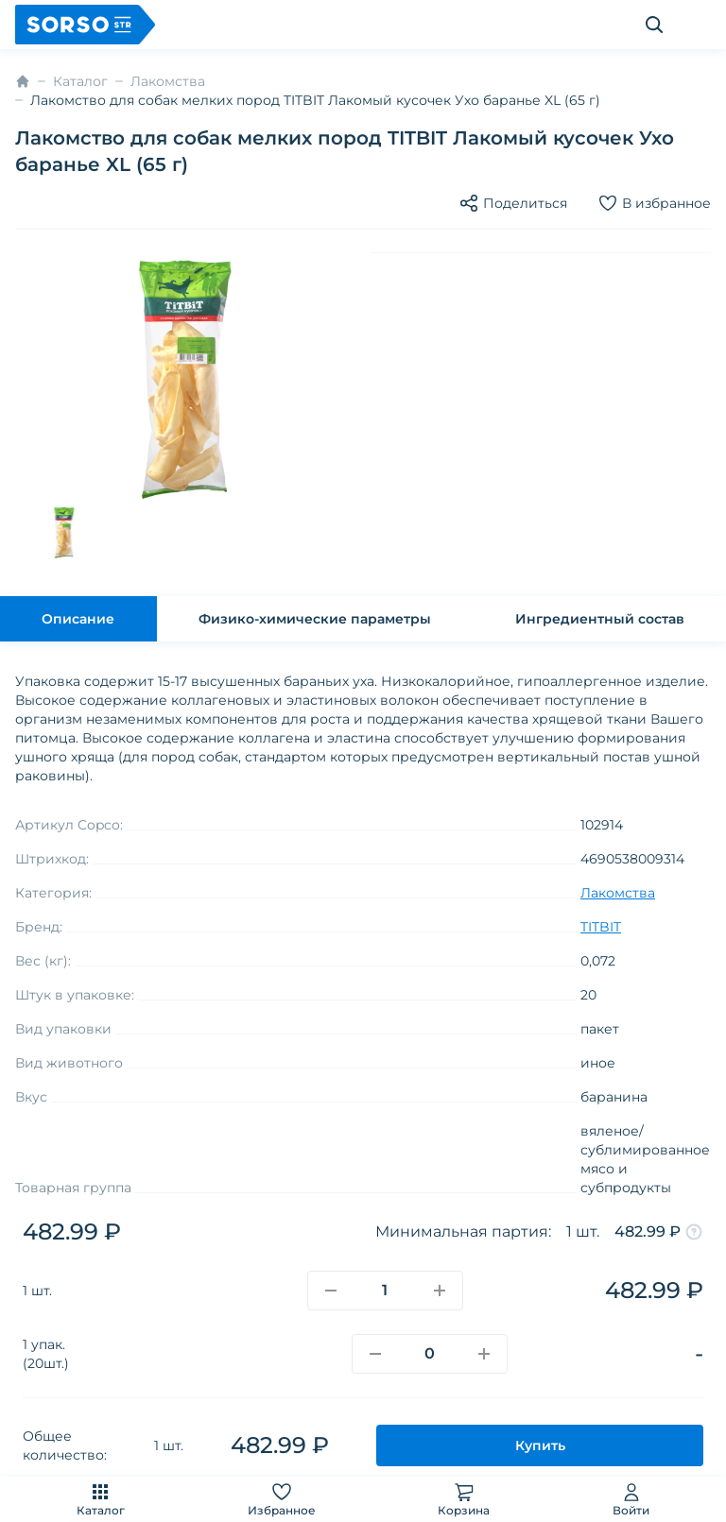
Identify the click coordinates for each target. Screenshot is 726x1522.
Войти (631, 1498)
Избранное (282, 1498)
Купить (540, 1445)
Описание (78, 618)
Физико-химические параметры (315, 618)
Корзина (464, 1498)
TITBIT (600, 926)
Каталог (101, 1498)
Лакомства (167, 81)
